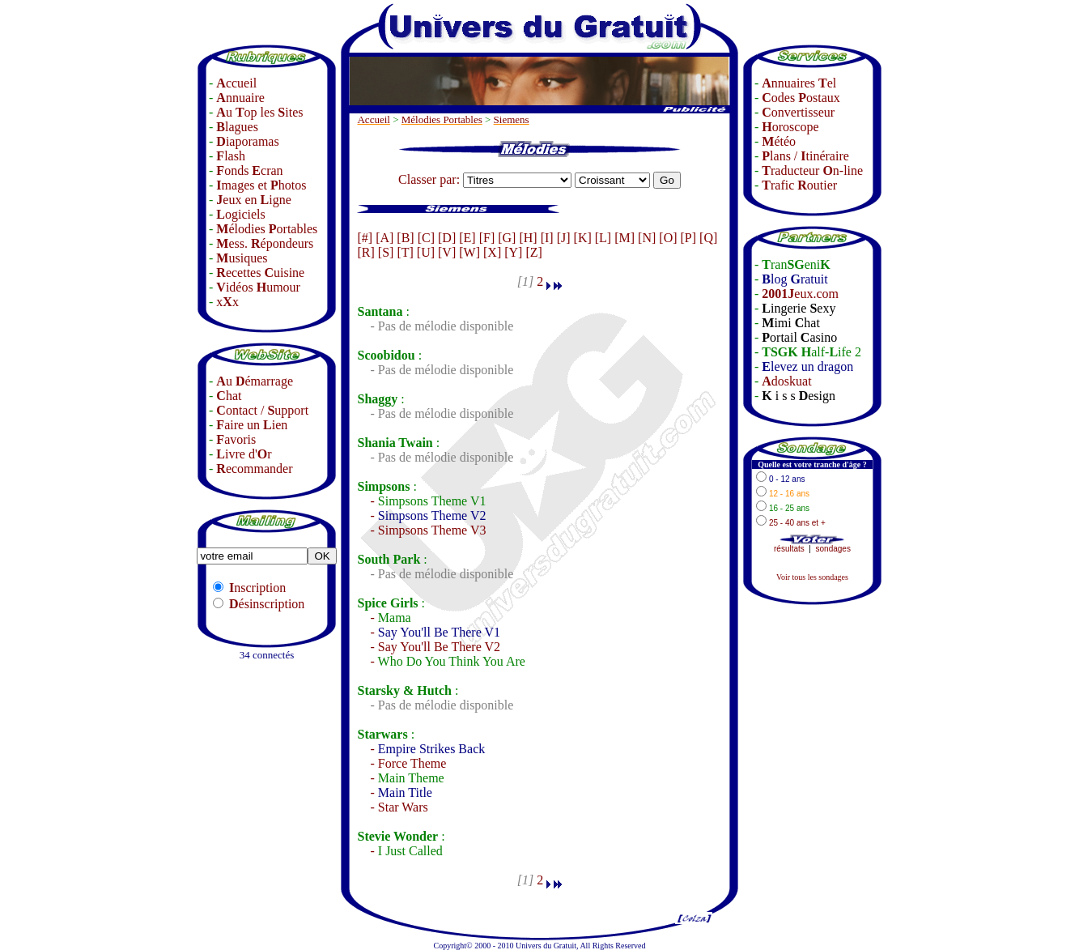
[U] (426, 252)
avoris (236, 439)
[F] (487, 238)
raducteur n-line (812, 170)
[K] (583, 238)
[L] (603, 238)
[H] (528, 238)
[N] (647, 238)
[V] (447, 252)
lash (230, 156)
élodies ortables (266, 229)
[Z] (533, 252)
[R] (365, 252)
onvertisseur (798, 112)
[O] (668, 238)
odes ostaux (800, 97)
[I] (547, 238)
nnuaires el (799, 83)
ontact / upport (262, 410)
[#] (364, 238)
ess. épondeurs (264, 243)
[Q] (708, 238)
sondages (833, 548)
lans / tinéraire (805, 156)
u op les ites (259, 112)
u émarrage (254, 381)
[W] (469, 252)
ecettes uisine (260, 272)
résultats (789, 548)
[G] (507, 238)
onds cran (249, 170)
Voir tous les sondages (812, 577)
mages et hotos (261, 185)
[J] (564, 238)
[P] (689, 238)
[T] (405, 252)
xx (227, 302)
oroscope (790, 127)
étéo (779, 141)
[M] (624, 238)
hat (228, 396)
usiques (241, 258)
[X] (492, 252)
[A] (384, 238)
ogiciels (240, 214)
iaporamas (247, 141)
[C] (426, 238)
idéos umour (258, 287)
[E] (467, 238)
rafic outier (799, 185)
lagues (237, 127)
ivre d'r (243, 454)
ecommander (254, 468)
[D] (447, 238)
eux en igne (253, 200)
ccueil (236, 83)
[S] (386, 252)
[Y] (513, 252)
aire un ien (251, 425)
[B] (405, 238)
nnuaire (240, 97)
